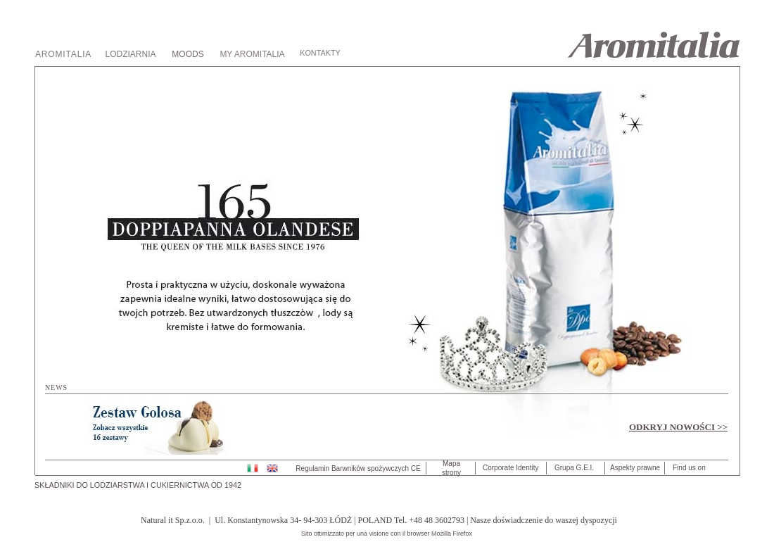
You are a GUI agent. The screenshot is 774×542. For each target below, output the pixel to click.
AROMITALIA (63, 54)
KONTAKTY (320, 53)
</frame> (388, 265)
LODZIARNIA (130, 54)
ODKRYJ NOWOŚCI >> (678, 427)
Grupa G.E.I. (574, 468)
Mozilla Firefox (451, 533)
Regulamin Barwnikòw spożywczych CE (358, 468)
